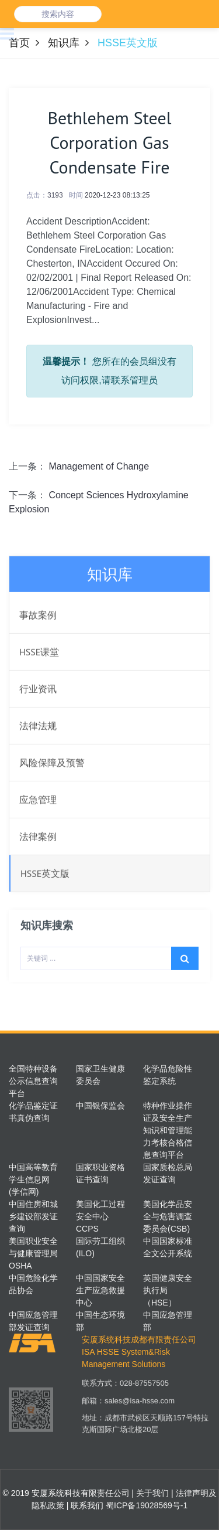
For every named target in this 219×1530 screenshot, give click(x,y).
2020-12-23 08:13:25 (117, 195)
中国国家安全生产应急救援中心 (100, 1290)
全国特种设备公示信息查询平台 (33, 1081)
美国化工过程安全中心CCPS (100, 1216)
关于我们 (151, 1493)
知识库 (63, 43)
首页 (19, 43)
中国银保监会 (100, 1105)
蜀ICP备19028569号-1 (146, 1505)
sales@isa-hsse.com (140, 1410)
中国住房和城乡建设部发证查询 (33, 1216)
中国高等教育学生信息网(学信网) (33, 1179)
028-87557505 (144, 1393)
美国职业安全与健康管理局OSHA (33, 1253)
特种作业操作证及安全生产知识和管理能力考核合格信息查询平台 (167, 1130)
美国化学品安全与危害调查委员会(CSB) (167, 1216)
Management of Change (98, 466)
